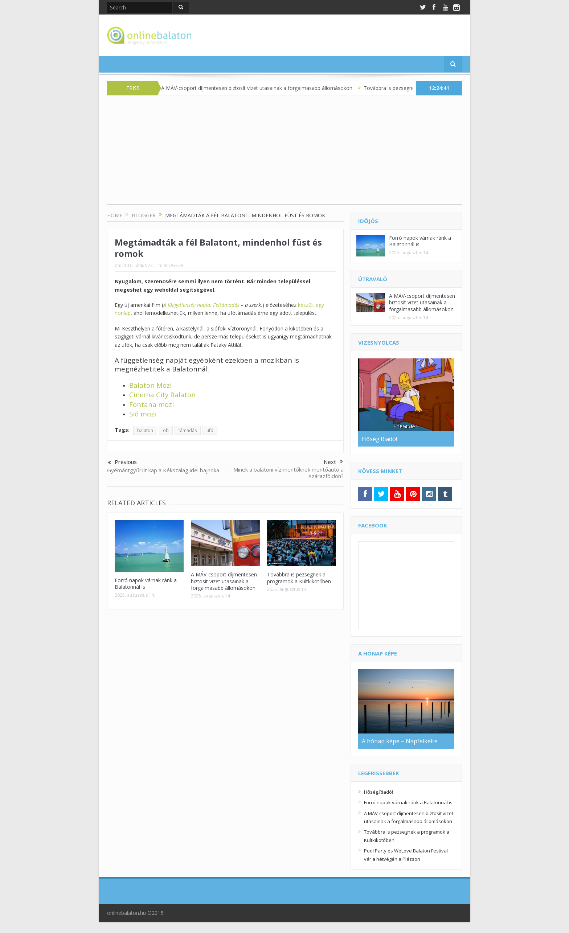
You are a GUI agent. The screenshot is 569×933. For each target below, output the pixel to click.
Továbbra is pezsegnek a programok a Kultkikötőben (299, 577)
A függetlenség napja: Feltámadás (201, 304)
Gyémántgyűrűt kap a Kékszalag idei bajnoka (163, 470)
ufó (209, 430)
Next (333, 462)
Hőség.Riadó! (378, 792)
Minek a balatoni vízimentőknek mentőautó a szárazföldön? (288, 473)
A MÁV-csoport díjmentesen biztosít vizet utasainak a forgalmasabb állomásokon (261, 88)
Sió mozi (142, 413)
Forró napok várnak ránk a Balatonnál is (146, 583)
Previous (122, 462)
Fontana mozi (151, 404)
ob (166, 430)
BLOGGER (173, 265)
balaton (145, 430)
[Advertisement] (284, 153)
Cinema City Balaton (162, 394)
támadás (188, 430)
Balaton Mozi (150, 385)
